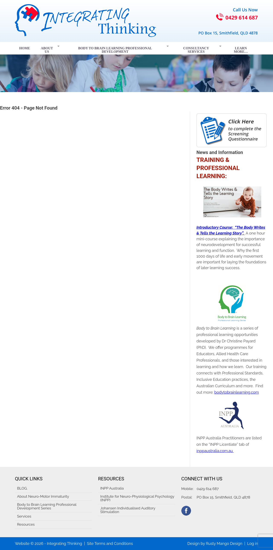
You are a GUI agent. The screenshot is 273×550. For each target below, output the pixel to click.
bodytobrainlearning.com (236, 392)
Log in (252, 543)
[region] (136, 67)
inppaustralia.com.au (215, 451)
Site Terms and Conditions (110, 543)
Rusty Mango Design (224, 543)
